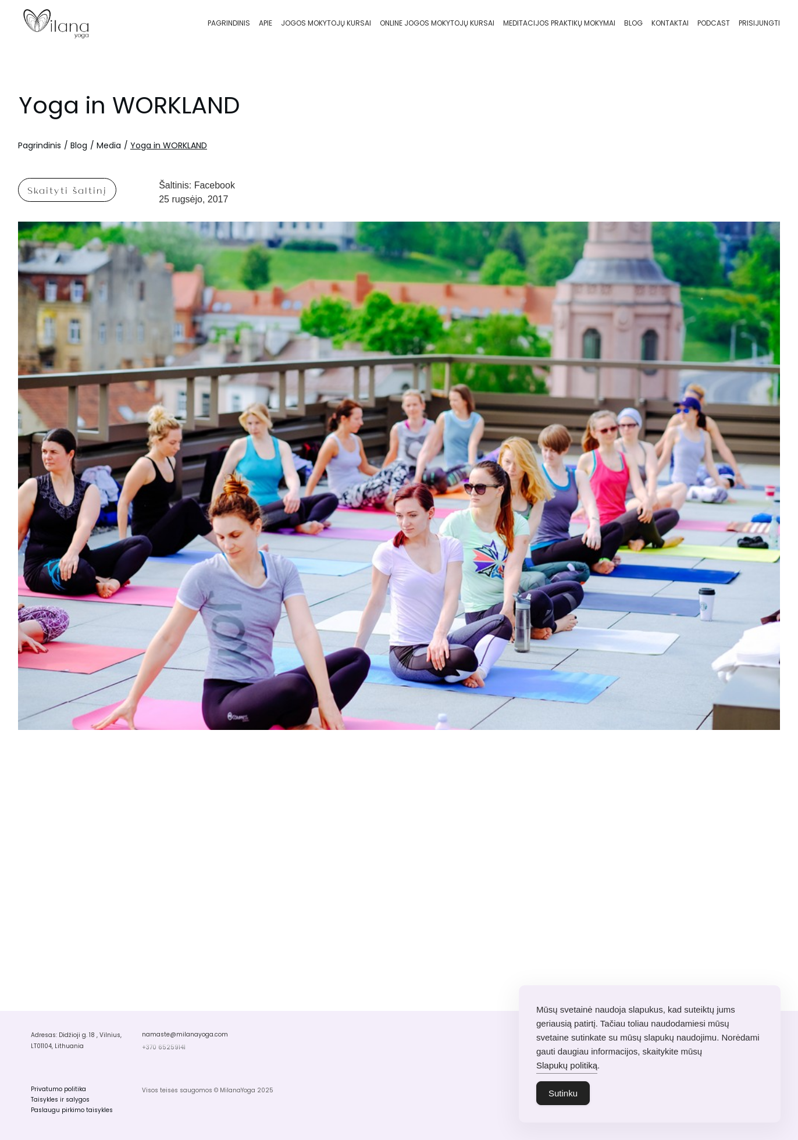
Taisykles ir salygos (60, 1099)
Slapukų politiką (566, 1065)
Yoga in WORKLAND (129, 105)
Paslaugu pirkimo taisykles (72, 1110)
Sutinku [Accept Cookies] (563, 1093)
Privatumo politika (58, 1089)
